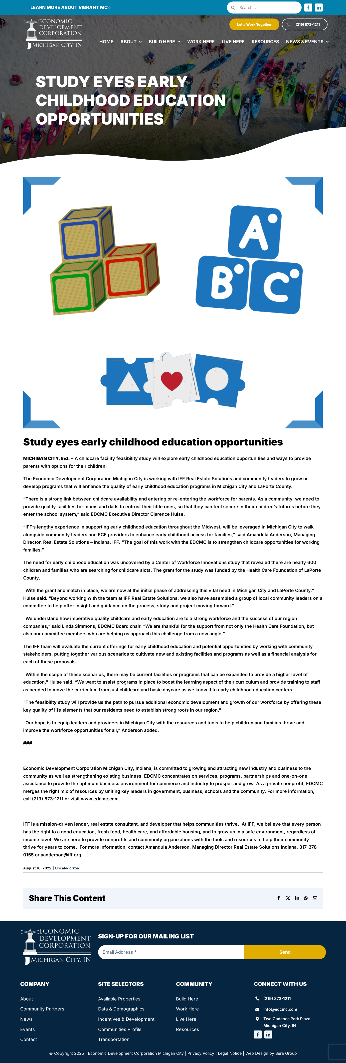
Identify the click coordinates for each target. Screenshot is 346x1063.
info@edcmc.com (280, 1009)
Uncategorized (67, 868)
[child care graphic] (173, 302)
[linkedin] (319, 8)
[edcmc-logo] (53, 20)
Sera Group (286, 1053)
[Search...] (264, 7)
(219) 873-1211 (277, 998)
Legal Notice (230, 1053)
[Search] (233, 7)
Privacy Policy (200, 1053)
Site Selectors (121, 984)
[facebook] (308, 8)
